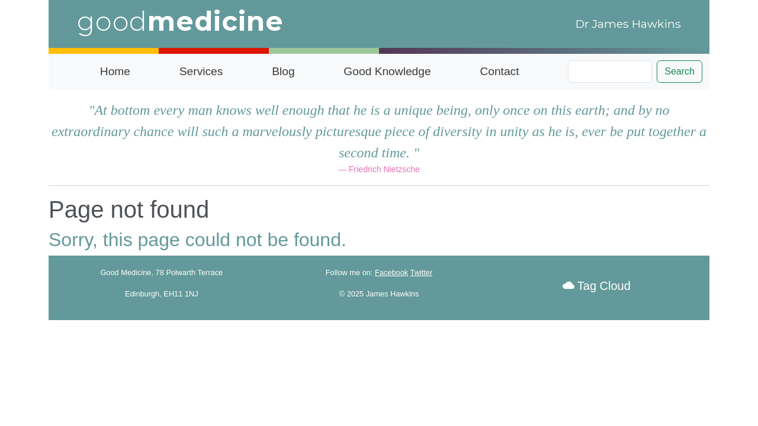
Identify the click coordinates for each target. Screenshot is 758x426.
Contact (499, 71)
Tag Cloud (597, 285)
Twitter (421, 272)
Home (115, 71)
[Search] (610, 71)
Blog (283, 71)
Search (679, 71)
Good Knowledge (387, 71)
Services (201, 71)
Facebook (391, 272)
